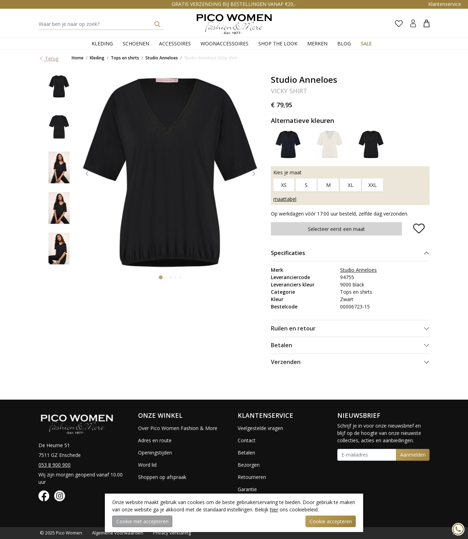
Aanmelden (413, 454)
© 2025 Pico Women (61, 533)
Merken (317, 43)
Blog (344, 43)
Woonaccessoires (225, 43)
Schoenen (136, 43)
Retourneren (252, 477)
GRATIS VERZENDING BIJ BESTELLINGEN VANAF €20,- (234, 4)
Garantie (247, 489)
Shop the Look (277, 43)
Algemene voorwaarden (117, 533)
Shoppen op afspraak (162, 477)
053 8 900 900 (54, 464)
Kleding (102, 43)
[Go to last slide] (87, 173)
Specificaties (288, 253)
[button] (427, 23)
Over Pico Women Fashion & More (177, 428)
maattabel (284, 199)
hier (274, 509)
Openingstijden (155, 452)
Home (78, 58)
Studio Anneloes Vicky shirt (210, 58)
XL (350, 185)
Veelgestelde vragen (260, 428)
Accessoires (175, 43)
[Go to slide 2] (165, 277)
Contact (246, 440)
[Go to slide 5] (180, 277)
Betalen (281, 345)
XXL (372, 185)
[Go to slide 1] (161, 277)
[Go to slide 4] (175, 277)
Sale (366, 43)
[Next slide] (254, 173)
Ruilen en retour (293, 328)
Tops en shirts (125, 58)
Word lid (147, 464)
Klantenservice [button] (444, 4)
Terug (48, 58)
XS (284, 185)
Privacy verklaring (172, 533)
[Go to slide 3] (170, 277)
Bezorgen (249, 464)
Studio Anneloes (161, 58)
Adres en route (155, 440)
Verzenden (286, 362)
